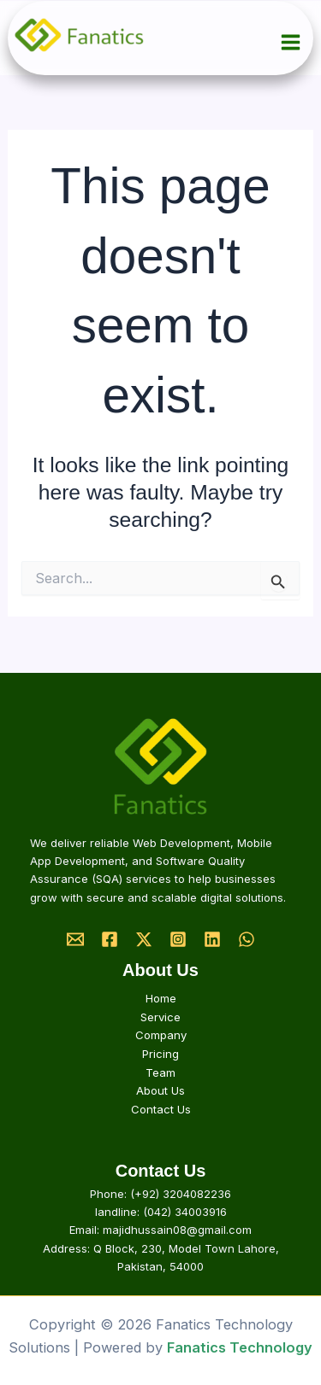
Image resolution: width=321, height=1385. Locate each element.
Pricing (160, 1054)
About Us (160, 1090)
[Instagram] (178, 939)
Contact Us (161, 1109)
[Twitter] (143, 939)
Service (160, 1017)
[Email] (75, 939)
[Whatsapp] (246, 939)
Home (161, 998)
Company (161, 1035)
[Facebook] (109, 939)
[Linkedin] (212, 939)
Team (160, 1072)
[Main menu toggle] (291, 42)
